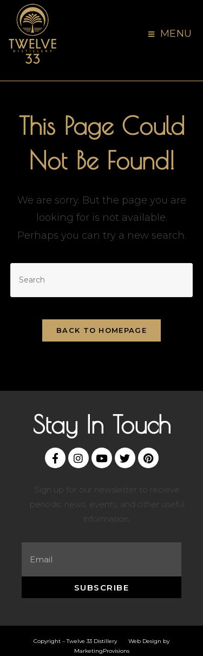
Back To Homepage (101, 330)
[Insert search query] (101, 280)
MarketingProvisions (101, 650)
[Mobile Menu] (170, 34)
